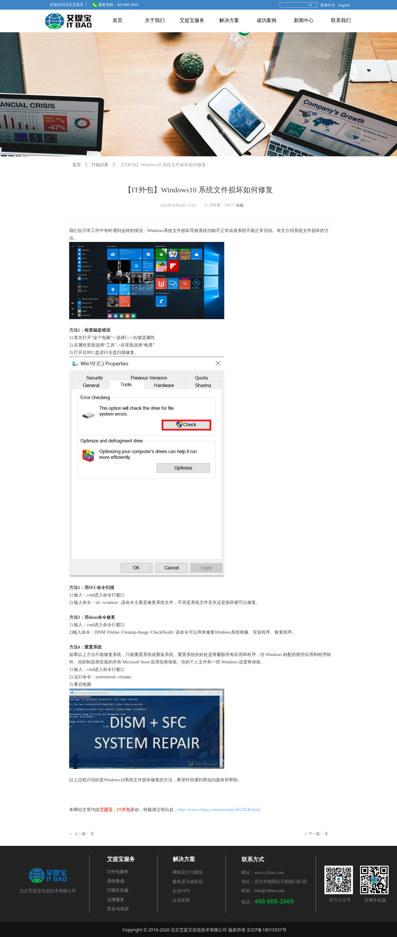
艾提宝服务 (192, 20)
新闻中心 (304, 20)
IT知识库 (100, 165)
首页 (118, 20)
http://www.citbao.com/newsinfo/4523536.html (219, 809)
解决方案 (229, 20)
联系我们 (341, 20)
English (344, 5)
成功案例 (266, 20)
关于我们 (155, 20)
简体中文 (327, 5)
